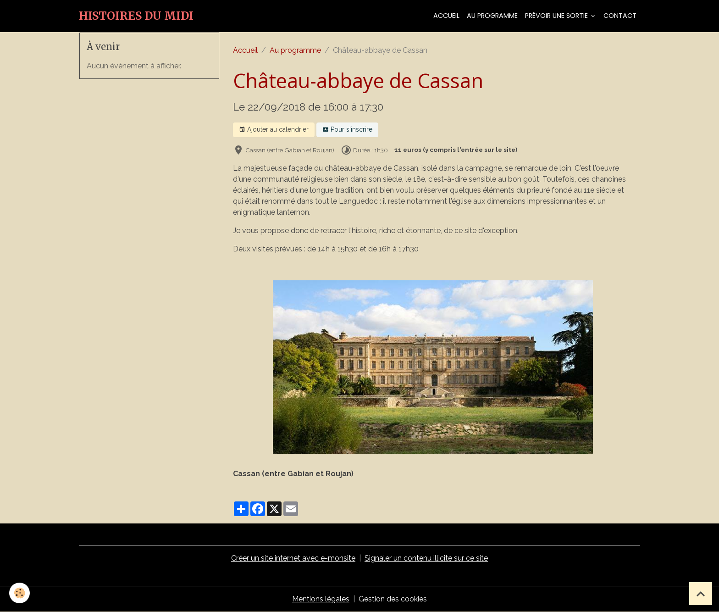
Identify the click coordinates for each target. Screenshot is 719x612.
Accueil (446, 15)
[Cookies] (19, 593)
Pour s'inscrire (347, 130)
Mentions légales (320, 599)
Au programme (492, 15)
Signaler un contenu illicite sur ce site (426, 558)
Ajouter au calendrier (274, 130)
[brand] (136, 16)
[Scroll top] (700, 593)
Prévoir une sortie (557, 15)
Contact (619, 15)
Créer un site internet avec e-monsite (293, 558)
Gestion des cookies (393, 599)
